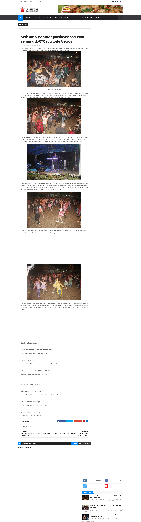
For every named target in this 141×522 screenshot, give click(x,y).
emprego (94, 127)
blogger (70, 451)
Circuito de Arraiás (62, 18)
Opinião (115, 85)
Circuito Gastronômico (44, 18)
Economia (94, 106)
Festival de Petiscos (79, 18)
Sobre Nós (28, 18)
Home (21, 1)
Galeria (94, 118)
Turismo (94, 124)
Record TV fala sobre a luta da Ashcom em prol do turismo (110, 76)
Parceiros (94, 18)
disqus (77, 451)
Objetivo (39, 1)
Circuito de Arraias (29, 32)
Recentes (98, 85)
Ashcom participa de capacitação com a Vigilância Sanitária (111, 57)
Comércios (32, 1)
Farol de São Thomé (97, 112)
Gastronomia (95, 121)
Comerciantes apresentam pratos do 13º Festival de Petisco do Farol (110, 47)
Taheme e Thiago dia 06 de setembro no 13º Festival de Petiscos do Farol (110, 66)
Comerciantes (96, 103)
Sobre (26, 1)
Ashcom (94, 94)
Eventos (94, 109)
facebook (83, 451)
